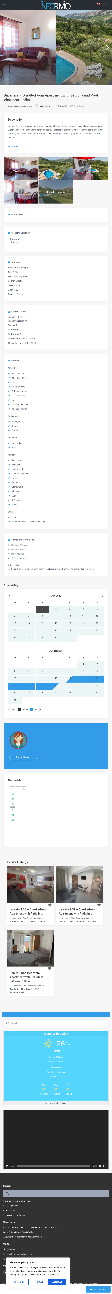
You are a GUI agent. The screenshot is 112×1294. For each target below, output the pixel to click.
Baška (15, 272)
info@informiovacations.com (19, 1254)
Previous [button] (4, 49)
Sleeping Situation (19, 233)
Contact (93, 1284)
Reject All (38, 1282)
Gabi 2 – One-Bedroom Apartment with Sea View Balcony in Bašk (26, 977)
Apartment (45, 106)
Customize (19, 1282)
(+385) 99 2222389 (14, 1249)
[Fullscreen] (104, 1165)
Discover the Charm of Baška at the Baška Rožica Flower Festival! (30, 1227)
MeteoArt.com (60, 1103)
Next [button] (107, 49)
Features (14, 360)
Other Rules (13, 565)
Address (14, 262)
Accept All (57, 1282)
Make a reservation (98, 1289)
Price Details (16, 214)
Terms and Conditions (21, 539)
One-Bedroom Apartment (20, 106)
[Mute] (100, 1165)
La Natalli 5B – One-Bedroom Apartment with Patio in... (78, 911)
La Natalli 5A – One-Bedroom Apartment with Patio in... (28, 911)
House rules (10, 1210)
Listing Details (17, 311)
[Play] (7, 1165)
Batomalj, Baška (21, 276)
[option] (28, 47)
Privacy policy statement (15, 1215)
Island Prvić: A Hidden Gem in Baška (18, 1232)
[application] (56, 1139)
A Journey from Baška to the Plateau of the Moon (23, 1237)
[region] (38, 1272)
